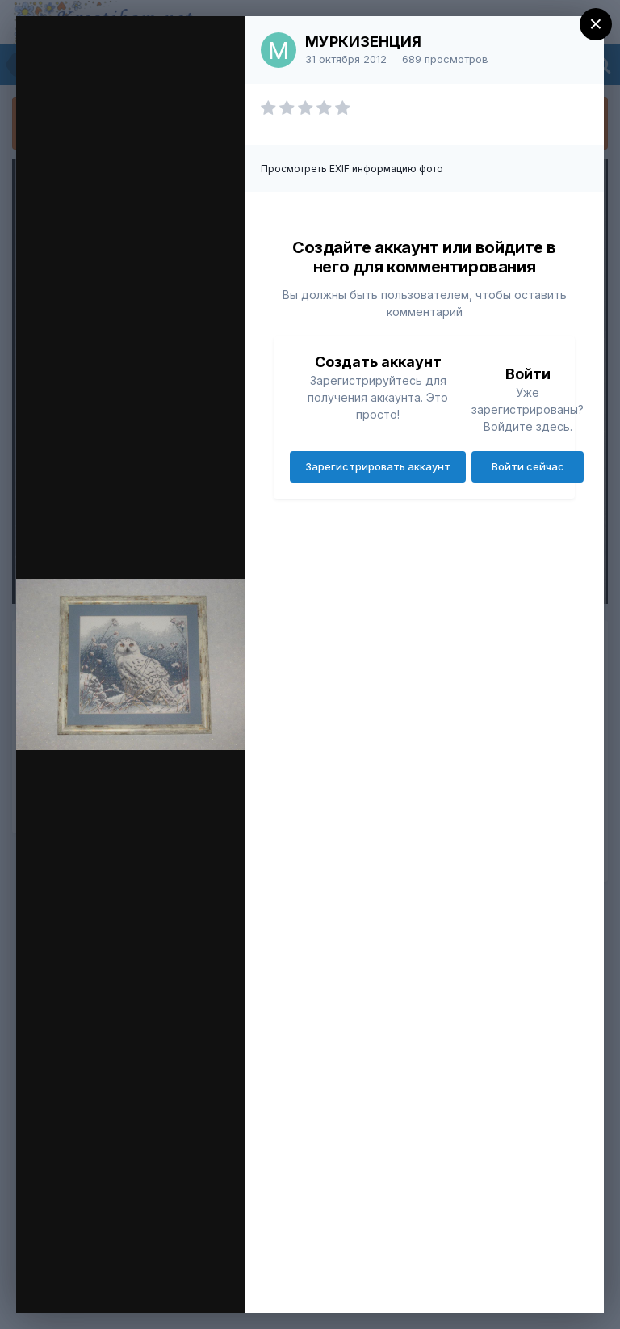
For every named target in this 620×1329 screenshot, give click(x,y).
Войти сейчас (528, 466)
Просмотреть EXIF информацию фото (352, 168)
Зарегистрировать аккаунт (377, 466)
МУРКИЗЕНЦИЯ (363, 41)
